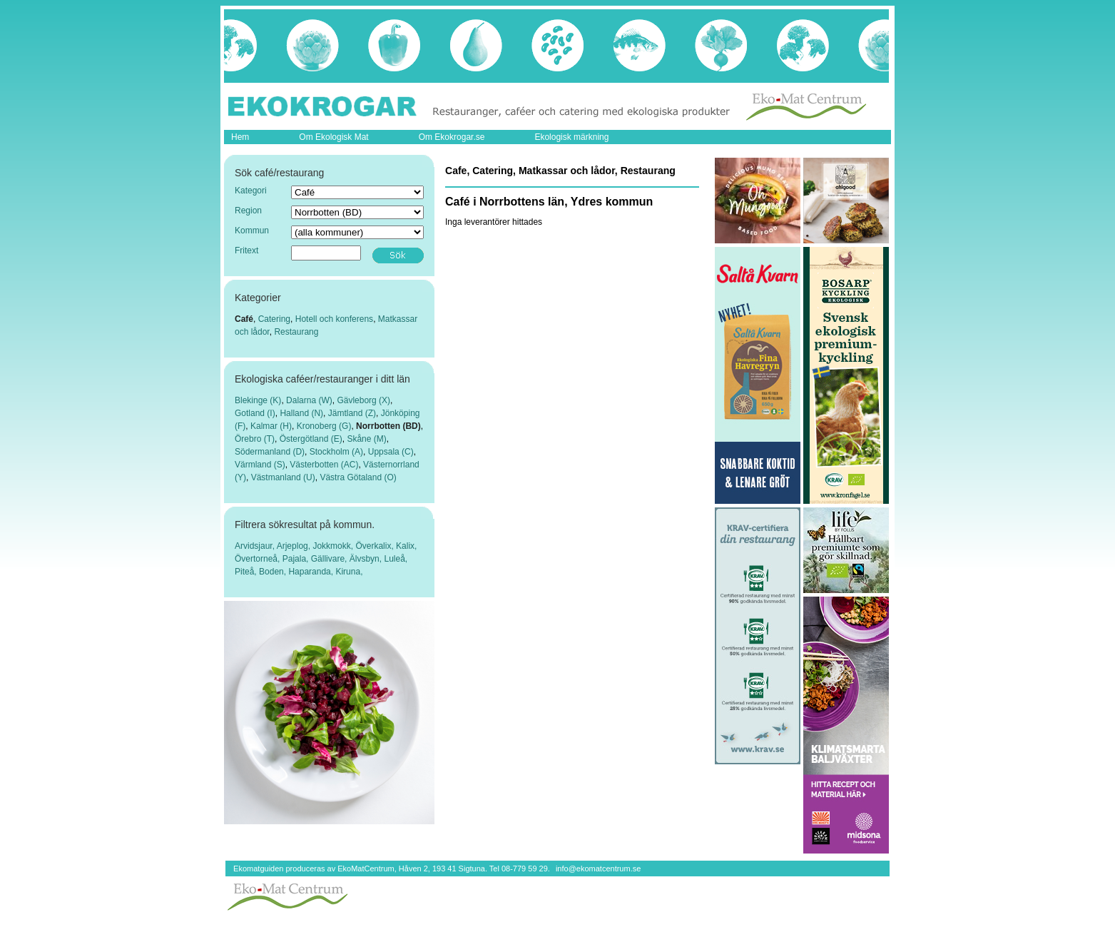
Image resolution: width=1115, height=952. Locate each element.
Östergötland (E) (311, 439)
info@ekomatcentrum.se (598, 868)
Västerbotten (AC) (324, 465)
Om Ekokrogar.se (452, 137)
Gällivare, (330, 559)
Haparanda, (311, 572)
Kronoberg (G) (324, 426)
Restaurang (296, 332)
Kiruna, (348, 572)
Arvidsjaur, (256, 546)
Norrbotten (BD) (388, 426)
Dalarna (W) (309, 400)
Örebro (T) (255, 439)
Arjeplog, (295, 546)
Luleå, (395, 559)
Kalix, (406, 546)
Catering (274, 319)
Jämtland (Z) (352, 413)
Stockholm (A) (336, 452)
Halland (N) (301, 413)
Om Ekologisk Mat (333, 137)
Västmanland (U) (283, 477)
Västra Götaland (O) (358, 477)
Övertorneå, (258, 559)
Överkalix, (375, 546)
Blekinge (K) (258, 400)
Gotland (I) (255, 413)
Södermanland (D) (270, 452)
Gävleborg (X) (363, 400)
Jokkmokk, (333, 546)
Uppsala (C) (391, 452)
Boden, (273, 572)
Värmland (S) (260, 465)
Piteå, (247, 572)
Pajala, (296, 559)
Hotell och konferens (334, 319)
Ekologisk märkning (571, 137)
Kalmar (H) (271, 426)
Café (244, 319)
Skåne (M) (366, 439)
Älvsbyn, (367, 559)
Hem (240, 137)
